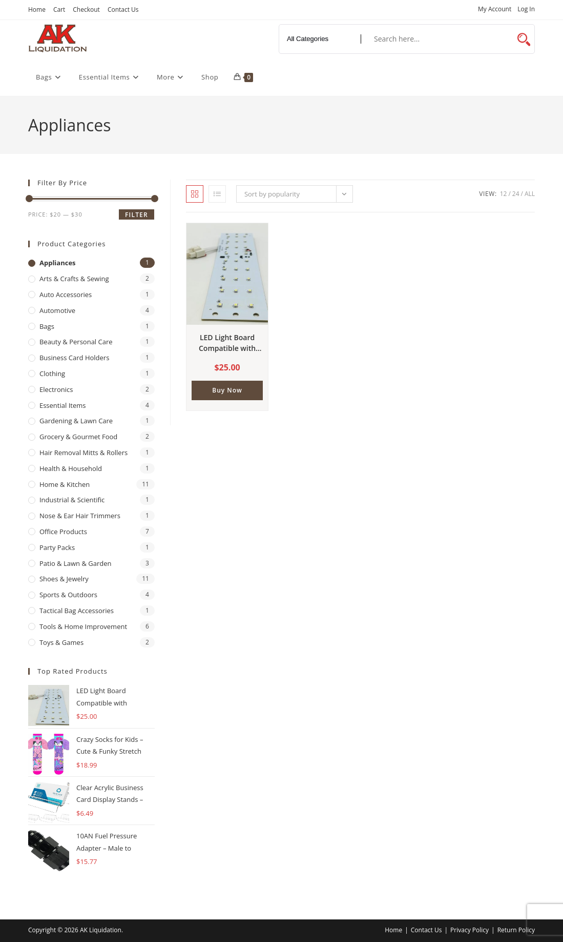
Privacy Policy (469, 930)
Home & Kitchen (64, 484)
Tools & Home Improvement (83, 626)
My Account (494, 9)
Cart (59, 9)
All (530, 193)
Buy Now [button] (227, 390)
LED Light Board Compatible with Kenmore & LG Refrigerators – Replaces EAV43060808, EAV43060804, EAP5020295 (227, 343)
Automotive (57, 310)
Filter (136, 214)
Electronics (56, 389)
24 (515, 193)
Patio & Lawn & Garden (75, 563)
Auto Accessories (65, 294)
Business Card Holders (74, 357)
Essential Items (62, 405)
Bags (46, 326)
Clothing (52, 373)
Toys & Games (61, 642)
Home (37, 9)
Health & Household (70, 468)
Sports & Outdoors (68, 594)
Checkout (86, 9)
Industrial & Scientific (72, 499)
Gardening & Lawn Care (76, 420)
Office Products (63, 531)
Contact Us (123, 9)
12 (503, 193)
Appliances (57, 262)
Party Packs (57, 547)
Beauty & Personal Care (76, 341)
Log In (526, 9)
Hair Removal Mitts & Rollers (83, 452)
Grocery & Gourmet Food (78, 436)
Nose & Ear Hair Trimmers (79, 515)
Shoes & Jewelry (64, 578)
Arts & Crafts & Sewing (74, 278)
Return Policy (516, 930)
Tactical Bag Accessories (76, 610)
